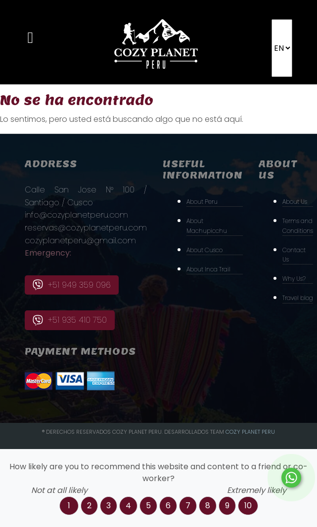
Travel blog (297, 298)
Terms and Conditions (297, 225)
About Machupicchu (206, 225)
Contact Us (294, 255)
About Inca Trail (208, 269)
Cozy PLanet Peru (250, 432)
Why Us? (294, 278)
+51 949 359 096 (72, 285)
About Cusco (204, 250)
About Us (294, 201)
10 (248, 505)
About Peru (202, 201)
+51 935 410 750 (70, 320)
